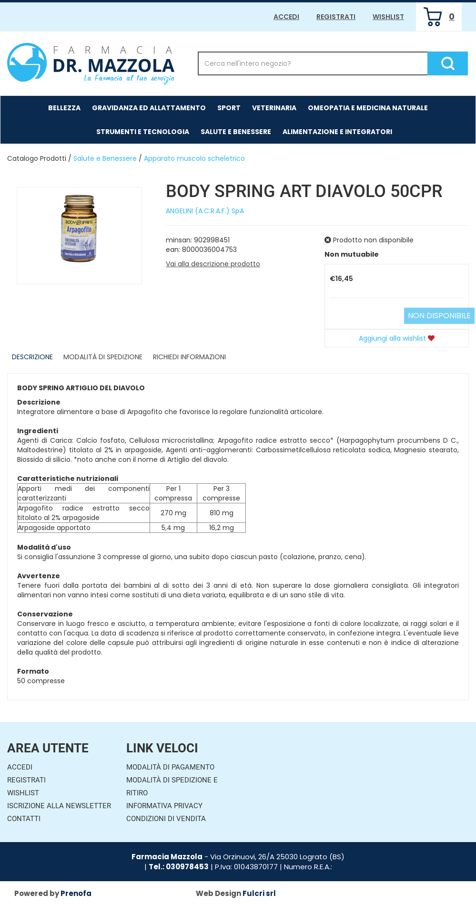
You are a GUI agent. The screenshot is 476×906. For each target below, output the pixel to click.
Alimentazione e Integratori (337, 131)
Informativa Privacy (164, 806)
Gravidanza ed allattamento (149, 108)
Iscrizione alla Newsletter (59, 806)
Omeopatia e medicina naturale (368, 108)
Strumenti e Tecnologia (142, 131)
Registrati (335, 16)
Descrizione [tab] (32, 357)
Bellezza (64, 108)
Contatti (24, 818)
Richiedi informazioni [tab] (189, 357)
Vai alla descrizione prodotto (213, 264)
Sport (229, 108)
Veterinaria (274, 108)
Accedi (286, 16)
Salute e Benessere (236, 131)
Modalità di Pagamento (170, 767)
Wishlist (388, 16)
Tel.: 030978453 (179, 867)
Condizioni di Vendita (166, 818)
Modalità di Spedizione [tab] (102, 357)
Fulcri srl (259, 893)
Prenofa (76, 893)
